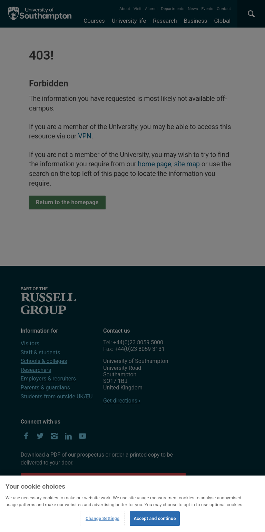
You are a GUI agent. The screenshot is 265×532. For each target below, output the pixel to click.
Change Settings (102, 518)
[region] (132, 504)
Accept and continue (155, 518)
